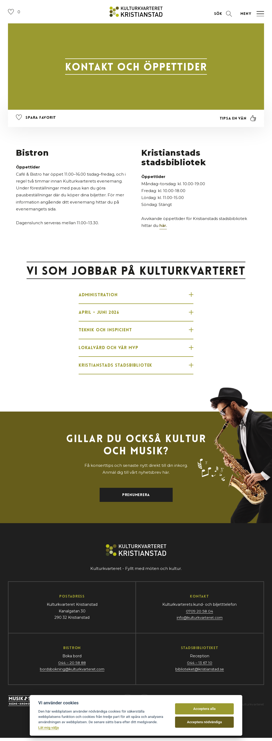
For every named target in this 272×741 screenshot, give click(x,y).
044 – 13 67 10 (199, 665)
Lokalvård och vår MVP (136, 350)
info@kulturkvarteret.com (199, 620)
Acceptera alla (204, 709)
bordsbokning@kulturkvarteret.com (72, 672)
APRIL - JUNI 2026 (136, 313)
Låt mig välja (48, 727)
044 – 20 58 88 (72, 665)
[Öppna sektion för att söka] (222, 14)
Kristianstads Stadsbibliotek (136, 368)
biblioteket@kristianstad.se (199, 672)
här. (163, 225)
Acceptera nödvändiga (204, 722)
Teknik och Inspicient (136, 331)
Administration (136, 295)
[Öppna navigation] (251, 14)
